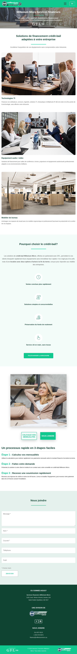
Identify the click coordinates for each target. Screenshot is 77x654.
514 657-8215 (38, 632)
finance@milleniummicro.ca (38, 637)
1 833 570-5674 (38, 635)
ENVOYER (10, 573)
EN (72, 3)
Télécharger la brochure (38, 355)
